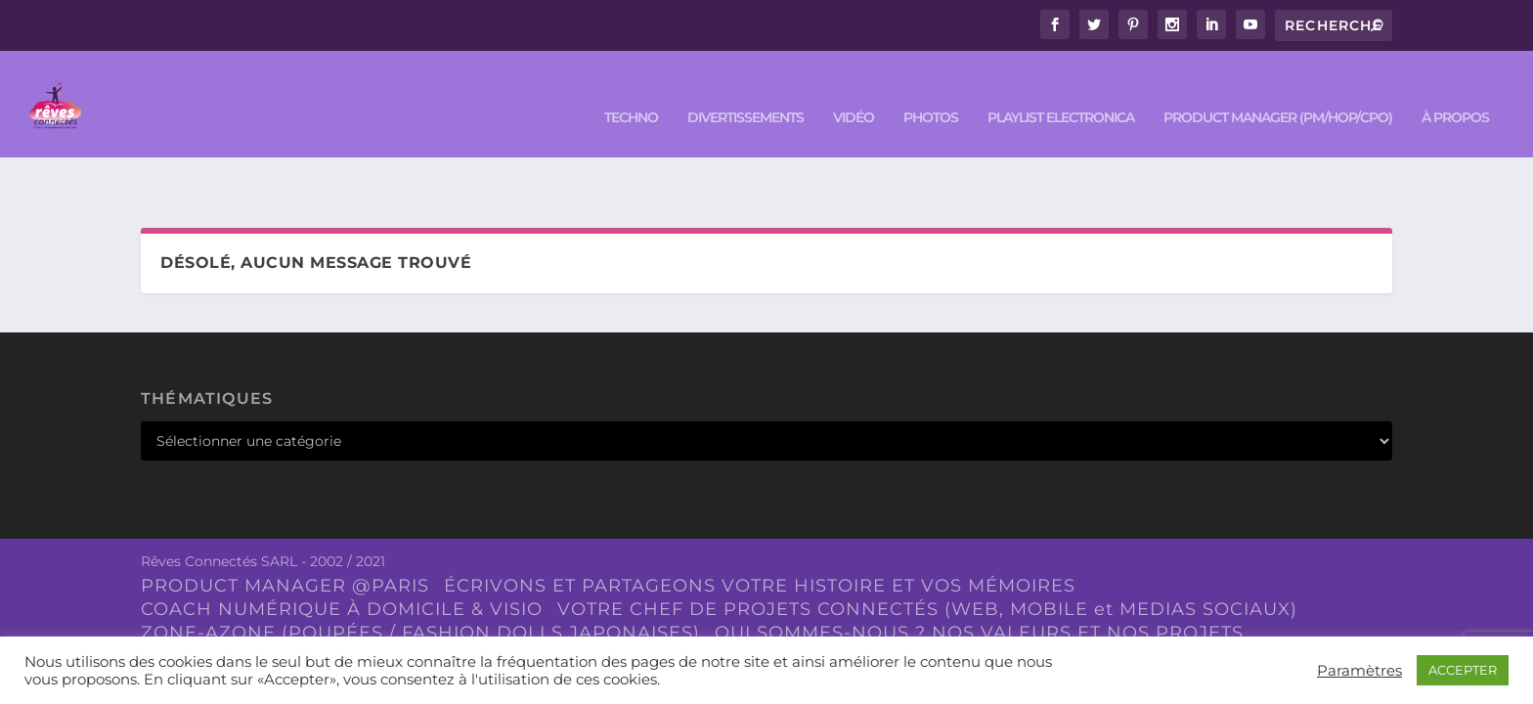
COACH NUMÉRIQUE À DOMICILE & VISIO (342, 548)
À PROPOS (1455, 89)
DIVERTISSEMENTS (745, 89)
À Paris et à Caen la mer (776, 595)
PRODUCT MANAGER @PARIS (285, 526)
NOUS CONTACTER (232, 595)
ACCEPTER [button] (1462, 670)
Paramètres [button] (1359, 671)
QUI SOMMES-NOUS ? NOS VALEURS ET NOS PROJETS (979, 572)
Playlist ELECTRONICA (1060, 89)
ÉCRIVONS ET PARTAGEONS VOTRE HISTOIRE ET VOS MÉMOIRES (759, 526)
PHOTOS (930, 89)
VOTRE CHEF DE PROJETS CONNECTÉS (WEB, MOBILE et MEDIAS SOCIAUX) (927, 548)
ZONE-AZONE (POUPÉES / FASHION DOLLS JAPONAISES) (420, 572)
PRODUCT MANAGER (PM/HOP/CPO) (1277, 89)
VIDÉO (853, 89)
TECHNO (631, 89)
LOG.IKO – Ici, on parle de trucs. (490, 595)
